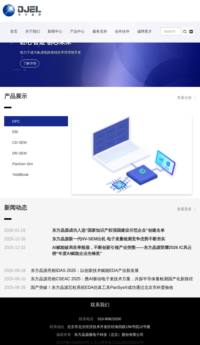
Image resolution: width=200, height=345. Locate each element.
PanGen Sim (22, 164)
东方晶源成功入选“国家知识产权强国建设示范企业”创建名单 (108, 230)
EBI (15, 132)
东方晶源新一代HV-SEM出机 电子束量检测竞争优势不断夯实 (108, 239)
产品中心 (77, 31)
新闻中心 (55, 31)
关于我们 (32, 31)
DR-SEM (19, 153)
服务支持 (99, 31)
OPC (16, 121)
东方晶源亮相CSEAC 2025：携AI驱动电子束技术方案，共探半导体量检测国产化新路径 (112, 279)
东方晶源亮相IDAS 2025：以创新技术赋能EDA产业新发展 (85, 270)
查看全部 (186, 98)
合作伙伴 (122, 31)
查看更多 (186, 209)
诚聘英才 (144, 31)
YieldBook (20, 174)
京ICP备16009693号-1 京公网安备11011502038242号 (100, 342)
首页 (13, 31)
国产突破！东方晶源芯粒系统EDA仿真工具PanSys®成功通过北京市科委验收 (102, 287)
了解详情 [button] (29, 64)
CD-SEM (19, 142)
